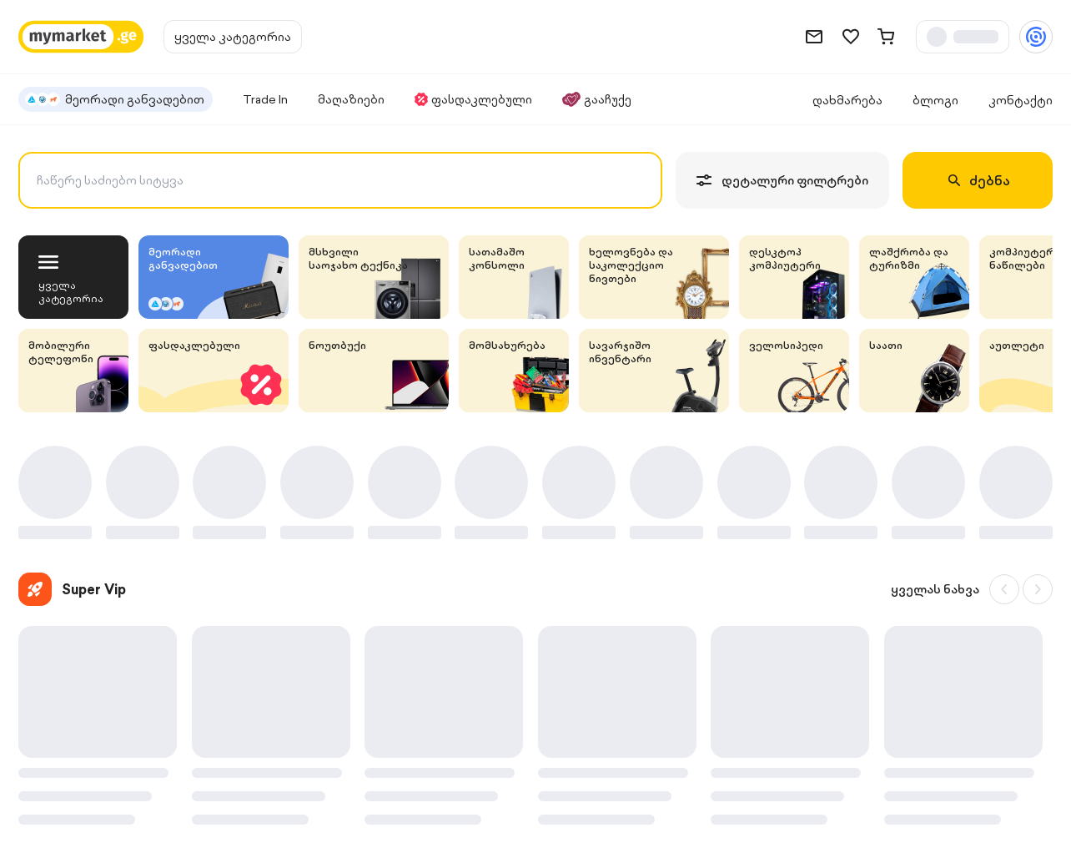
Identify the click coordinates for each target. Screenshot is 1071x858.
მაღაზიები (351, 99)
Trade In (265, 99)
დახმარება (847, 100)
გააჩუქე (596, 99)
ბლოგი (935, 100)
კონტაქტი (1020, 100)
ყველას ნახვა (935, 589)
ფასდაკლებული (473, 99)
